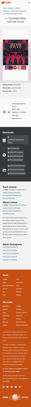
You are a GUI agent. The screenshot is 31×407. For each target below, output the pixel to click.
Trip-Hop (18, 291)
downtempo (15, 112)
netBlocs (18, 295)
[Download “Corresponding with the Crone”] (9, 112)
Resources (19, 315)
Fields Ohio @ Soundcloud (10, 253)
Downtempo (19, 282)
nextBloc (18, 306)
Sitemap (18, 318)
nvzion (9, 375)
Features (5, 309)
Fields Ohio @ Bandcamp (10, 247)
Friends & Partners (21, 312)
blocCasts (5, 306)
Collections (6, 315)
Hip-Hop (5, 288)
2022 (17, 115)
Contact (5, 325)
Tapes (4, 318)
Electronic (19, 288)
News (4, 312)
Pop (4, 291)
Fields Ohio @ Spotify (9, 256)
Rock (4, 295)
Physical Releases (8, 285)
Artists (4, 282)
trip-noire (23, 112)
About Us (5, 322)
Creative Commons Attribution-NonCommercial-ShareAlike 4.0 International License (12, 195)
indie (18, 109)
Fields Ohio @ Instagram (10, 259)
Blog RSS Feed (20, 322)
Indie (17, 279)
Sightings (19, 309)
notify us (16, 229)
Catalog (5, 279)
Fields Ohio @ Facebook (10, 250)
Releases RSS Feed (22, 325)
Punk (17, 285)
